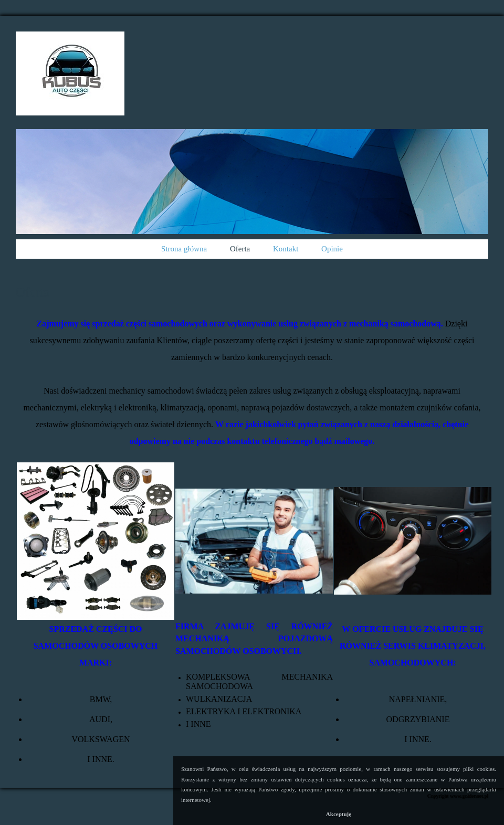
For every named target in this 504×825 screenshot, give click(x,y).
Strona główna (184, 249)
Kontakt (285, 249)
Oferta (240, 249)
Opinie (332, 249)
